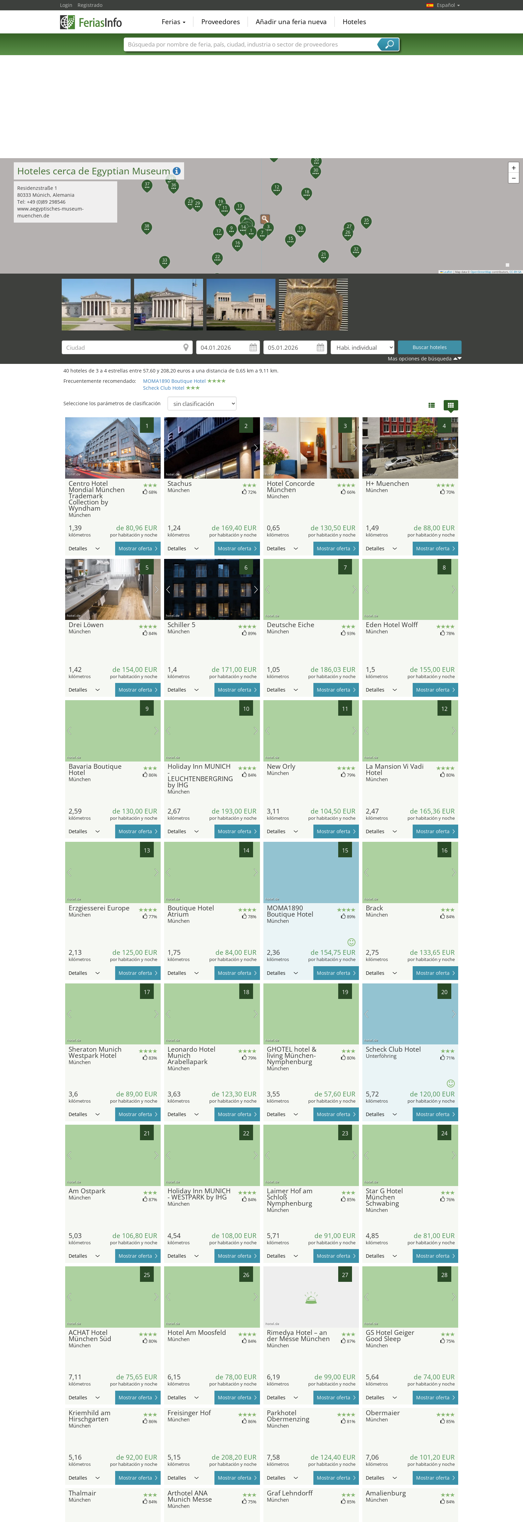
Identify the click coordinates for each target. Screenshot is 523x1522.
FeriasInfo (94, 21)
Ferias (173, 22)
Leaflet (446, 272)
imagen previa (69, 448)
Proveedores (220, 22)
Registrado (90, 5)
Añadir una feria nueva (291, 22)
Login (66, 5)
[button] (262, 216)
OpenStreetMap (481, 272)
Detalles (84, 548)
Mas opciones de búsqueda (420, 358)
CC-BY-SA (515, 272)
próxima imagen (156, 448)
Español (448, 5)
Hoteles (354, 22)
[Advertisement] (262, 106)
